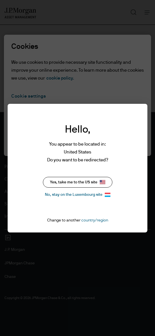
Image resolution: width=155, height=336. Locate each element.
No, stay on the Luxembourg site (77, 195)
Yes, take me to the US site (77, 182)
